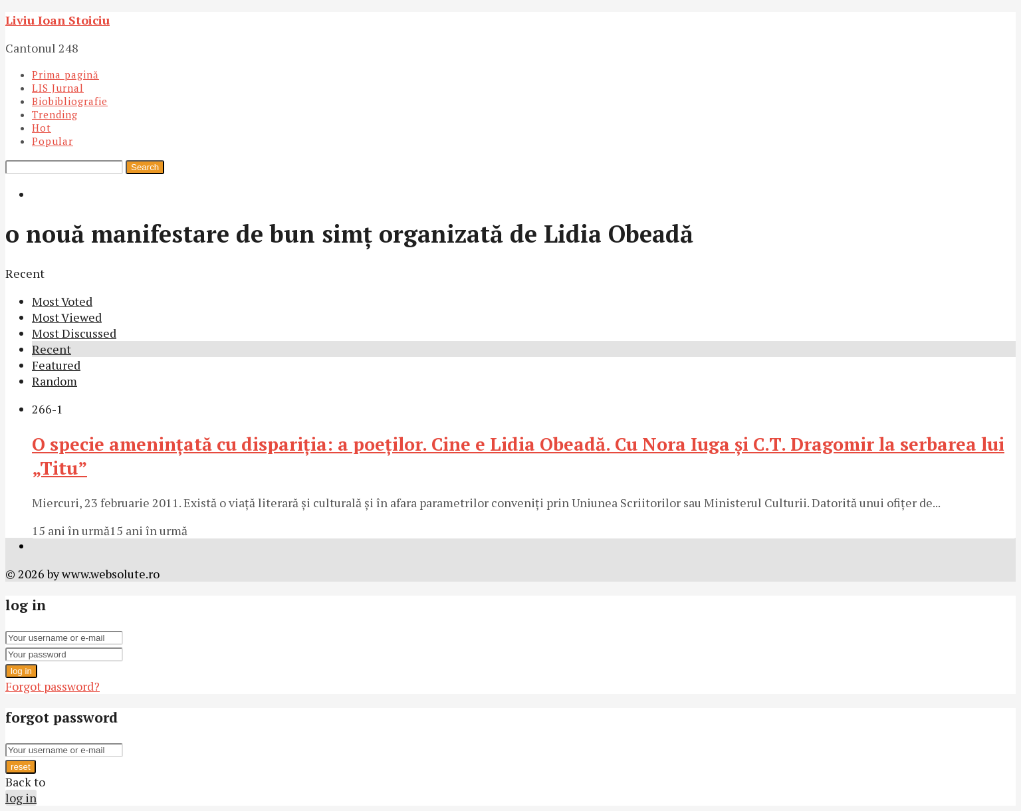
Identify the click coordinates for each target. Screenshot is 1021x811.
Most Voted (62, 301)
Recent (51, 349)
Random (54, 381)
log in (21, 671)
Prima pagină (65, 74)
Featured (56, 365)
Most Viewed (67, 317)
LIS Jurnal (58, 87)
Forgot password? (52, 686)
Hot (41, 127)
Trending (55, 114)
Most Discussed (74, 333)
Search (145, 167)
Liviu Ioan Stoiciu (57, 20)
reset (21, 767)
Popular (52, 141)
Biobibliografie (70, 101)
